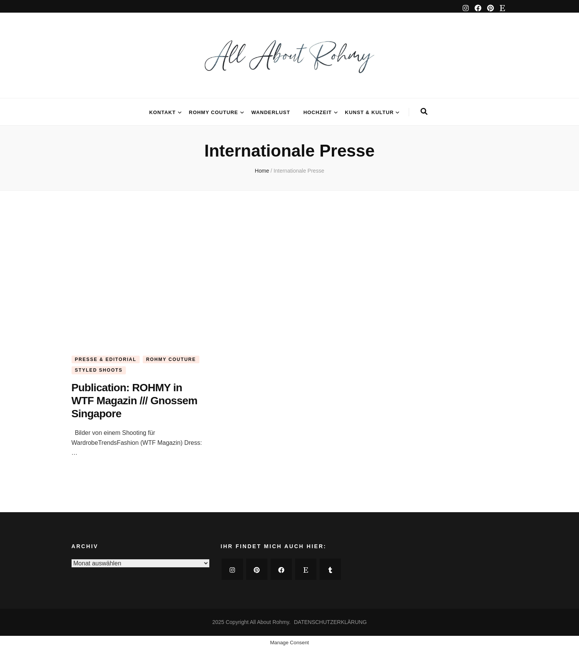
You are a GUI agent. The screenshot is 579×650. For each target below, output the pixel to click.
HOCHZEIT (317, 112)
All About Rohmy (269, 622)
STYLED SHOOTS (99, 370)
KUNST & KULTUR (369, 112)
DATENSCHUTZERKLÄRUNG (330, 622)
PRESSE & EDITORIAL (106, 359)
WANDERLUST (270, 112)
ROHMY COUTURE (213, 112)
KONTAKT (162, 112)
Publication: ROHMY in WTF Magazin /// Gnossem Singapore (134, 401)
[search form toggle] (424, 111)
